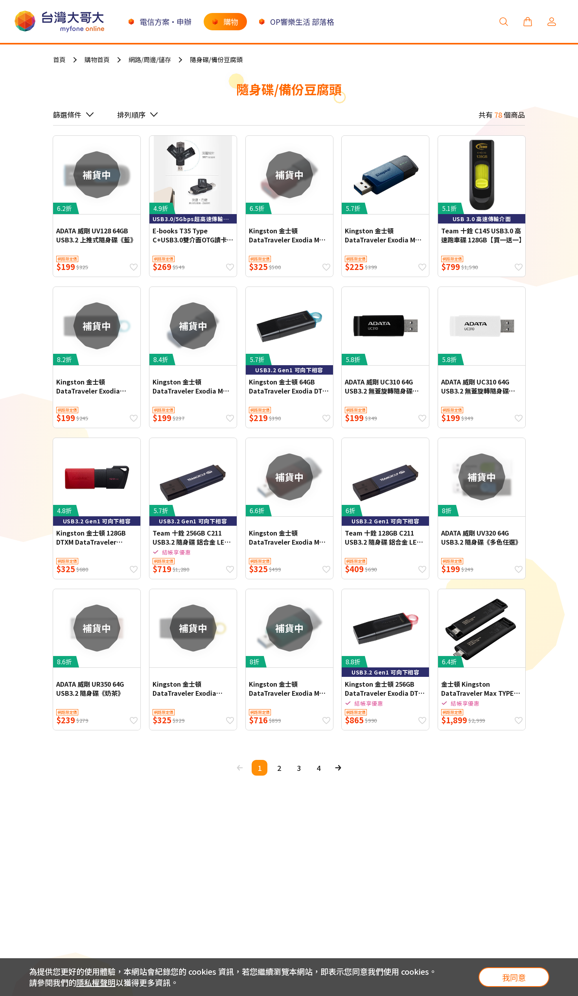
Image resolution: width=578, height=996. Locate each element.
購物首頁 (97, 59)
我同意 (514, 977)
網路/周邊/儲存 (150, 59)
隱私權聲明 (96, 982)
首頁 (59, 59)
